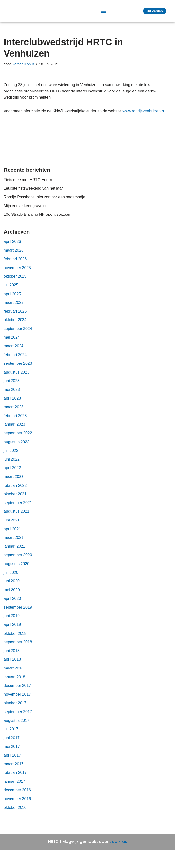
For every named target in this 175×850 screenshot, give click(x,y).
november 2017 (17, 698)
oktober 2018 (15, 637)
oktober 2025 (15, 280)
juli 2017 (11, 733)
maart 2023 (13, 411)
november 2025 (17, 272)
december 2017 (17, 689)
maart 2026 (13, 254)
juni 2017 (12, 742)
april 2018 (12, 663)
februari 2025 (15, 315)
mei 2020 (12, 594)
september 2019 (18, 611)
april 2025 (12, 298)
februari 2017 (15, 776)
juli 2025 (11, 289)
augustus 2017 (16, 724)
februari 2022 (15, 489)
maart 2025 (13, 306)
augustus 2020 (16, 568)
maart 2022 (13, 480)
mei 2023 (12, 393)
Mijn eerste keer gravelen (26, 210)
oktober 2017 (15, 707)
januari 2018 (14, 681)
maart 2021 (13, 541)
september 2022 (18, 437)
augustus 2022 (16, 446)
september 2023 (18, 367)
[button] (104, 13)
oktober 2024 (15, 324)
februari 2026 (15, 263)
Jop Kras (118, 842)
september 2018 (18, 646)
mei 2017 (12, 750)
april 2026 (12, 245)
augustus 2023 (16, 376)
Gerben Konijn (23, 68)
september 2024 (18, 332)
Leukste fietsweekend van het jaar (34, 192)
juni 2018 (12, 655)
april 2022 (12, 472)
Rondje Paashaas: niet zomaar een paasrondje (44, 201)
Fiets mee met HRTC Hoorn (28, 183)
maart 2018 (13, 672)
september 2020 (18, 559)
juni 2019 (12, 620)
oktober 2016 (15, 811)
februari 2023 (15, 420)
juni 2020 (12, 585)
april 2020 (12, 603)
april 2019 (12, 628)
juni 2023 (12, 385)
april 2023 (12, 402)
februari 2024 (15, 359)
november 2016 (17, 803)
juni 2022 (12, 463)
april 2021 (12, 533)
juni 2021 (12, 524)
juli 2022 (11, 454)
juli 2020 (11, 576)
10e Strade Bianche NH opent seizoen (37, 218)
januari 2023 (14, 428)
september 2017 (18, 716)
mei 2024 (12, 341)
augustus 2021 (16, 515)
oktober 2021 (15, 498)
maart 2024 (13, 350)
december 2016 (17, 794)
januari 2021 (14, 550)
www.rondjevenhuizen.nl (143, 115)
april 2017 (12, 759)
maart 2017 (13, 768)
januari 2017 (14, 785)
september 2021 (18, 507)
